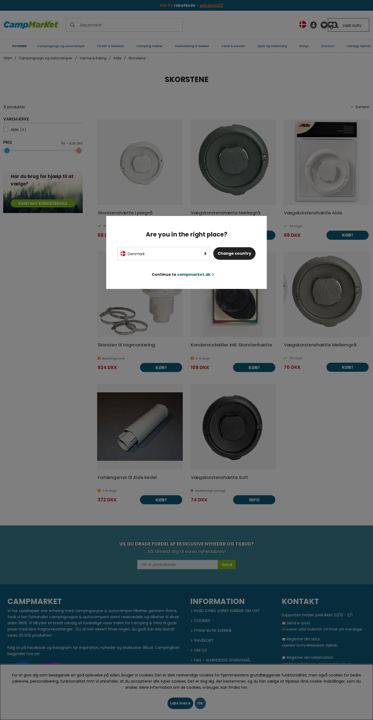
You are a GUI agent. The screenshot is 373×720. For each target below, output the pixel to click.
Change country (234, 253)
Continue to (183, 274)
